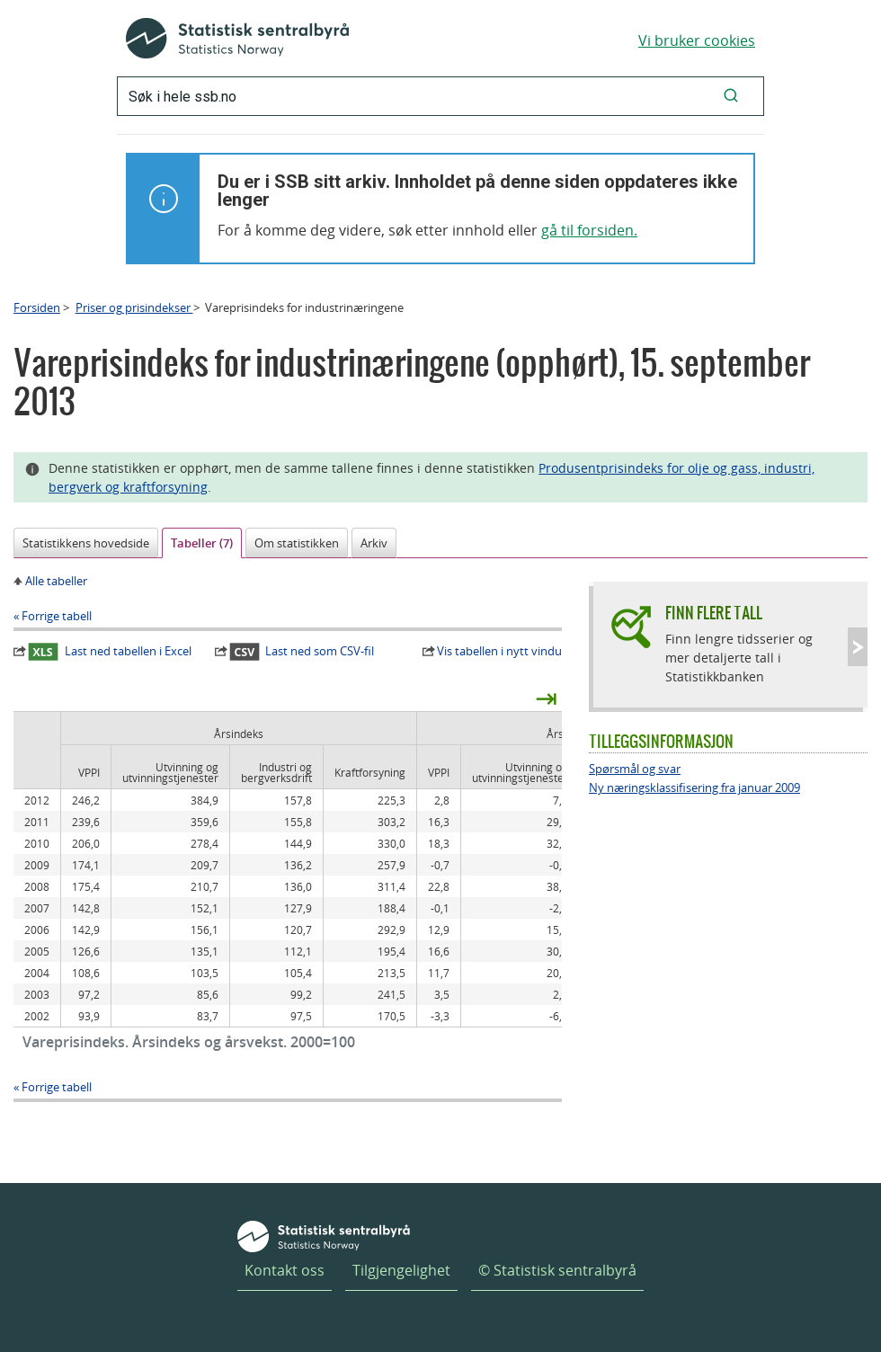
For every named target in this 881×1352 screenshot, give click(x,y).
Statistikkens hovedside (85, 543)
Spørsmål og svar (635, 769)
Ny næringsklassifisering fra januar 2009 (694, 788)
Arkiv (373, 543)
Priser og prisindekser (134, 307)
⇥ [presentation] (546, 697)
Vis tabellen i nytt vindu (499, 651)
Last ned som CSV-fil (302, 652)
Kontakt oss (285, 1270)
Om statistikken (296, 543)
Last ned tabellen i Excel (109, 652)
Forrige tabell (57, 616)
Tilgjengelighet (401, 1270)
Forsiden (36, 307)
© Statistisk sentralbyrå (557, 1270)
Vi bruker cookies (696, 40)
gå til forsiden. (589, 230)
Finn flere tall (713, 612)
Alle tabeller (56, 581)
